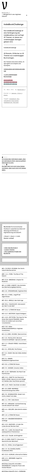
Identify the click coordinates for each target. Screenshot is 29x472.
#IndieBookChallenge (10, 84)
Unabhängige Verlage (11, 102)
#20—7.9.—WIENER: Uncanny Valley (12, 368)
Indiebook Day (14, 99)
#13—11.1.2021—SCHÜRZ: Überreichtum (14, 334)
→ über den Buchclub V (11, 248)
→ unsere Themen (9, 249)
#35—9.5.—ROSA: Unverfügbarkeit (12, 445)
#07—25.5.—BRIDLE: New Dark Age (12, 300)
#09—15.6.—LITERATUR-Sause (11, 309)
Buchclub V (21, 89)
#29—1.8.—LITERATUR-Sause (11, 415)
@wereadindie (8, 80)
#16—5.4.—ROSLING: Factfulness (12, 349)
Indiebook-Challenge (11, 100)
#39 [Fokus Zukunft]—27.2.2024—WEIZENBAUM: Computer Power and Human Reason (13, 465)
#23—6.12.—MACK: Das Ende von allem (14, 385)
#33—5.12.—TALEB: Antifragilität (12, 435)
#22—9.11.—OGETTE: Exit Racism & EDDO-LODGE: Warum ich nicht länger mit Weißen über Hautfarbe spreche (14, 379)
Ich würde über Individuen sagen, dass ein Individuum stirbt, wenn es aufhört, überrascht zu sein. (14, 160)
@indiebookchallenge (10, 82)
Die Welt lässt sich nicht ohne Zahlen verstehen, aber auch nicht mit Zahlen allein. (14, 168)
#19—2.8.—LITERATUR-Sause (11, 364)
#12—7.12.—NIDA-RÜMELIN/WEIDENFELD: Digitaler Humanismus (12, 328)
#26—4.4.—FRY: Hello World (10, 400)
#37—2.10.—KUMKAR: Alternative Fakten (14, 454)
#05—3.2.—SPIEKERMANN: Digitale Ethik (14, 291)
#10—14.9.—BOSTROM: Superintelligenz (14, 313)
